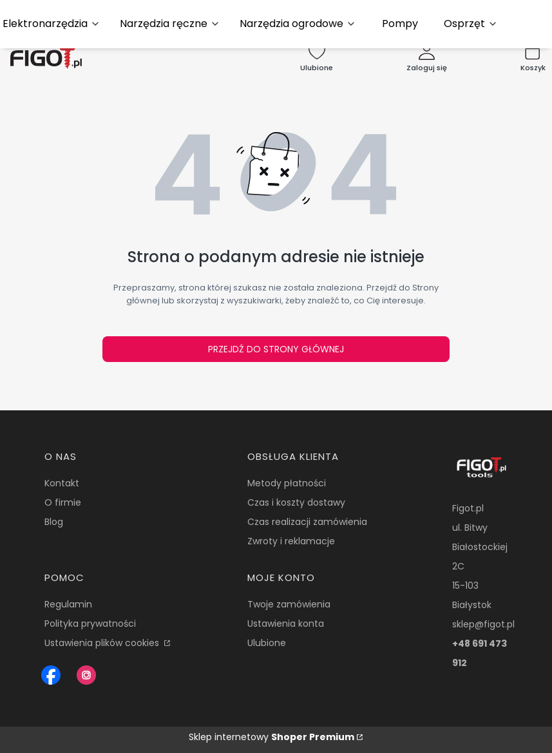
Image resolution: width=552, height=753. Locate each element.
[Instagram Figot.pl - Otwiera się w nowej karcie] (86, 675)
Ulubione (266, 642)
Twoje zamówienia (288, 604)
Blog (53, 521)
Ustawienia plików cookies (103, 642)
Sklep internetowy (271, 736)
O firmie (62, 502)
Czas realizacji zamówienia (307, 521)
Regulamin (68, 604)
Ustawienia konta (285, 623)
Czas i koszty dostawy (296, 502)
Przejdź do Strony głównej (276, 349)
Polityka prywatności (90, 623)
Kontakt (61, 483)
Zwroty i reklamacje (291, 541)
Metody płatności (286, 483)
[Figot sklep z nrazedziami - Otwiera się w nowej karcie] (51, 675)
